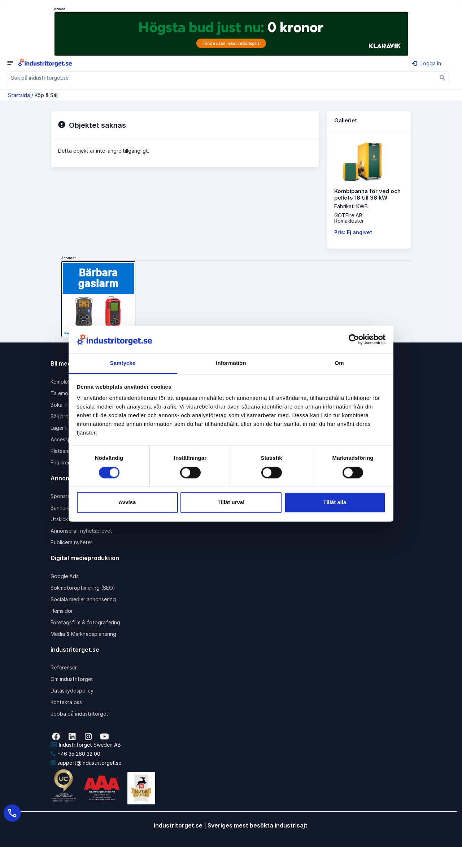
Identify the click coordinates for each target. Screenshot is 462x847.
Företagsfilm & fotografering (85, 622)
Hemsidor (62, 611)
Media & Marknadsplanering (83, 634)
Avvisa (127, 502)
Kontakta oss (66, 702)
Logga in (426, 63)
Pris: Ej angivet (353, 232)
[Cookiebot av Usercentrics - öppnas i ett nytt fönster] (353, 339)
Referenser (64, 667)
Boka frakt (63, 405)
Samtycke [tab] (123, 363)
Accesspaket (66, 439)
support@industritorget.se (86, 763)
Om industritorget (72, 679)
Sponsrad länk (67, 496)
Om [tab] (339, 363)
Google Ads (65, 576)
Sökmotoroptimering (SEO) (83, 588)
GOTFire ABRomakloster (349, 218)
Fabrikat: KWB (351, 206)
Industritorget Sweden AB (86, 745)
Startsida (19, 95)
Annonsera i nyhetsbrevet (81, 531)
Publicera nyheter (71, 542)
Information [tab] (231, 363)
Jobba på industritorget (79, 714)
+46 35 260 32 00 (75, 754)
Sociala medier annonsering (83, 599)
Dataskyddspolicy (72, 690)
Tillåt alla (334, 502)
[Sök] (443, 77)
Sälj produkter (67, 416)
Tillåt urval (231, 502)
